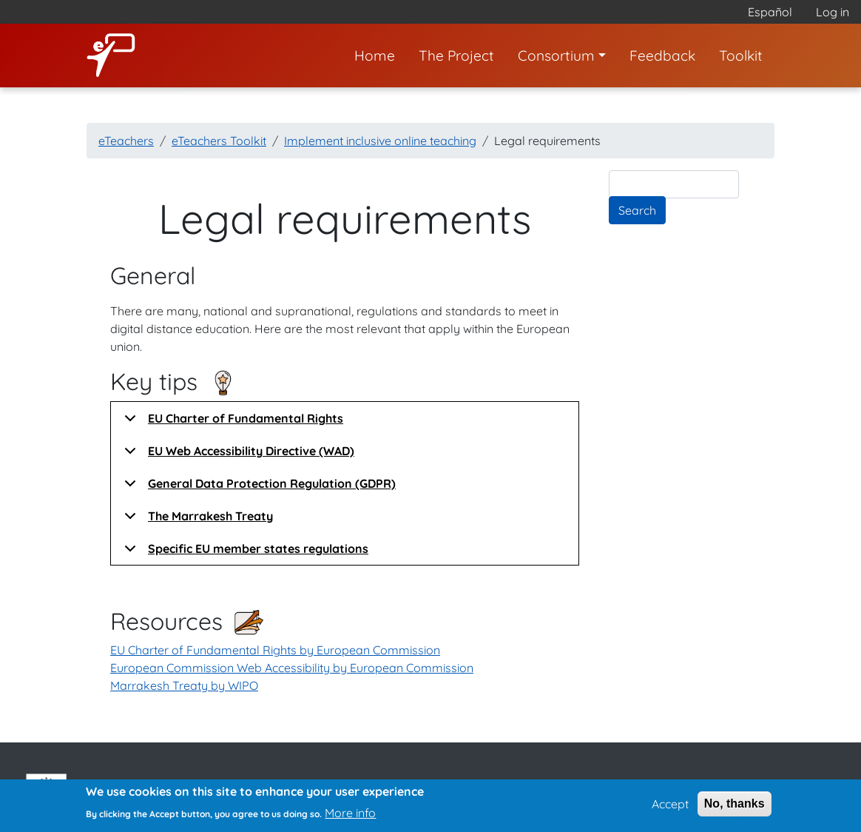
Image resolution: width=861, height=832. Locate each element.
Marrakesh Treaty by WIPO (184, 685)
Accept (670, 808)
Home (374, 55)
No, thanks (734, 808)
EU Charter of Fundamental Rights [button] (231, 423)
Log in (832, 11)
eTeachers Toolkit (219, 140)
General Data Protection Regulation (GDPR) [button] (257, 488)
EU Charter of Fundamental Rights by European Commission (275, 650)
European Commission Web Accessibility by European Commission (291, 667)
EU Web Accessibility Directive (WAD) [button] (236, 455)
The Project (456, 55)
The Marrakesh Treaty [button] (196, 520)
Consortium (556, 55)
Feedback (662, 55)
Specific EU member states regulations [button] (243, 553)
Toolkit (741, 55)
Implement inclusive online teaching (380, 140)
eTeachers (126, 140)
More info (350, 816)
